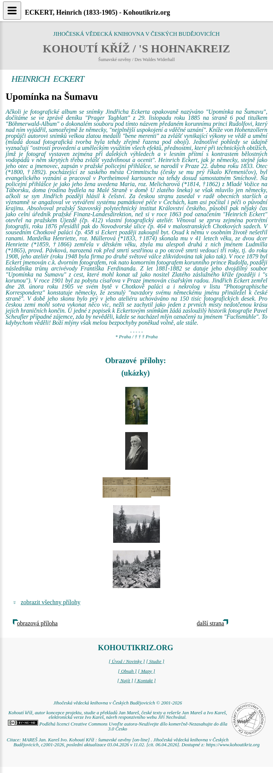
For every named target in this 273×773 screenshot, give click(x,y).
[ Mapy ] (146, 671)
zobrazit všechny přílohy (50, 602)
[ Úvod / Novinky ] (127, 661)
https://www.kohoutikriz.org (232, 744)
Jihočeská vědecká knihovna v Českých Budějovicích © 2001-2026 (117, 703)
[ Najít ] (125, 680)
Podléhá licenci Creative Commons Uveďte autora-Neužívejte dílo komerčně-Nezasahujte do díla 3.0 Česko (117, 726)
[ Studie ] (155, 661)
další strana (210, 623)
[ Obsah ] (127, 671)
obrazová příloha (37, 623)
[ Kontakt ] (145, 680)
